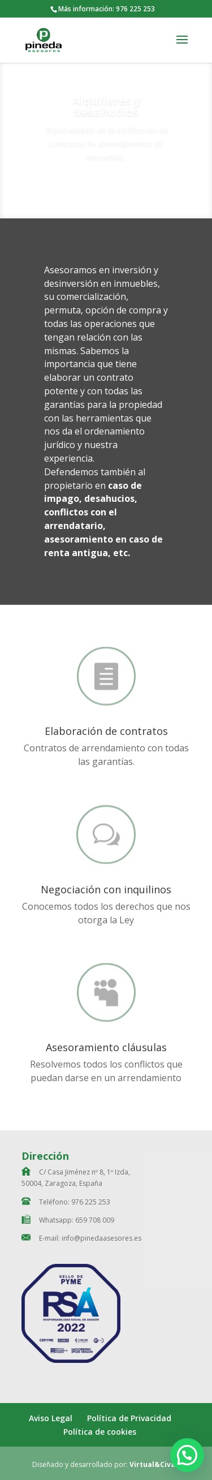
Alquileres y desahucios (106, 111)
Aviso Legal (50, 1418)
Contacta (106, 194)
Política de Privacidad (129, 1418)
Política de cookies (99, 1431)
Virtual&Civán (154, 1464)
